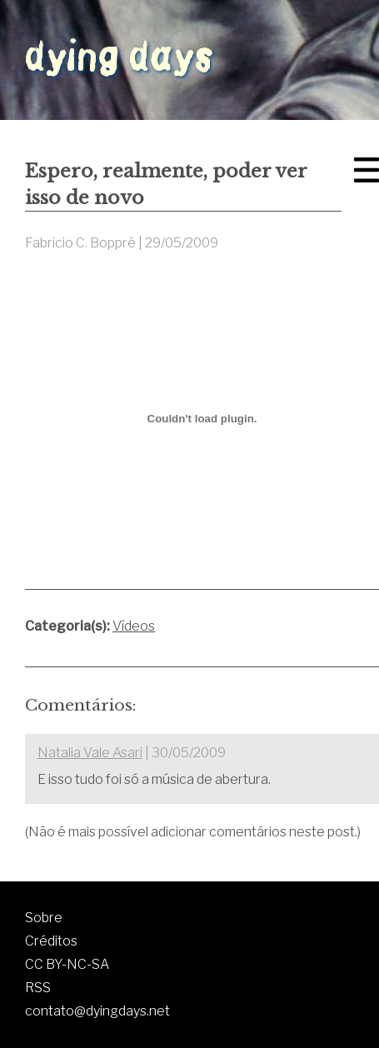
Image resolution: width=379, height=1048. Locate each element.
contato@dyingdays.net (97, 1011)
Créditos (51, 941)
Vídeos (133, 626)
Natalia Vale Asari (89, 753)
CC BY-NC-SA (67, 964)
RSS (38, 988)
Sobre (43, 918)
